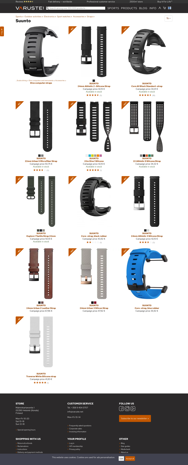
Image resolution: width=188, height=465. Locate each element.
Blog (123, 443)
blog (143, 8)
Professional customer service (101, 1)
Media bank (125, 449)
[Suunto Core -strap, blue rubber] (147, 281)
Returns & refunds (24, 443)
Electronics (50, 16)
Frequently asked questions (80, 425)
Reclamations (22, 446)
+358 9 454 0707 (79, 407)
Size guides (125, 446)
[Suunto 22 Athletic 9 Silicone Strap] (147, 137)
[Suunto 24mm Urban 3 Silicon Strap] (94, 281)
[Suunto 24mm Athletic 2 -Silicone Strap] (94, 62)
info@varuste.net (75, 411)
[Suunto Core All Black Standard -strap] (147, 62)
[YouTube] (133, 409)
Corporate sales (75, 428)
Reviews (25, 1)
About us (124, 452)
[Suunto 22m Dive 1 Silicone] (94, 137)
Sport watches (64, 16)
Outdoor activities (33, 16)
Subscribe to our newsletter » (135, 418)
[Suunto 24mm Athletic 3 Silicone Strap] (147, 211)
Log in (71, 443)
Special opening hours (26, 429)
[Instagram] (127, 409)
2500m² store (136, 1)
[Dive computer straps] (41, 62)
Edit (121, 458)
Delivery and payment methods (30, 452)
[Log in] (159, 8)
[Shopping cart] (164, 8)
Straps (91, 16)
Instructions (22, 449)
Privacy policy (74, 449)
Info (152, 8)
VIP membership (76, 446)
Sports (113, 8)
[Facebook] (121, 409)
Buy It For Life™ (164, 1)
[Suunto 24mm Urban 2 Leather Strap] (41, 281)
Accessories (79, 16)
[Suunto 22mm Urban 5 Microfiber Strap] (41, 137)
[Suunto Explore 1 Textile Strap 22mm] (41, 211)
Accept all (130, 458)
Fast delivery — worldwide (60, 1)
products (129, 8)
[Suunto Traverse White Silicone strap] (41, 351)
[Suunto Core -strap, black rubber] (94, 211)
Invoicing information (77, 431)
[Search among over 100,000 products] (75, 8)
